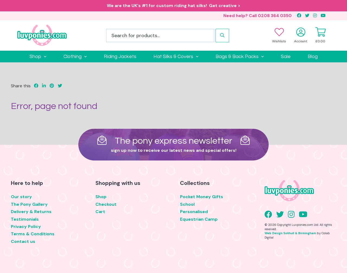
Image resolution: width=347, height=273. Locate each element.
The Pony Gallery (29, 204)
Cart (100, 211)
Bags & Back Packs (237, 56)
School (187, 204)
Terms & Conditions (32, 234)
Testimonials (25, 219)
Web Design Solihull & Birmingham (290, 233)
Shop (35, 56)
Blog (313, 56)
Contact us (23, 241)
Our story (21, 197)
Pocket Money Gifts (201, 197)
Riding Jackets (120, 56)
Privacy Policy (26, 226)
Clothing (72, 56)
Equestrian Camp (199, 219)
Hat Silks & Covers (173, 56)
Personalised (194, 211)
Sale (286, 56)
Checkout (106, 204)
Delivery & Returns (31, 211)
